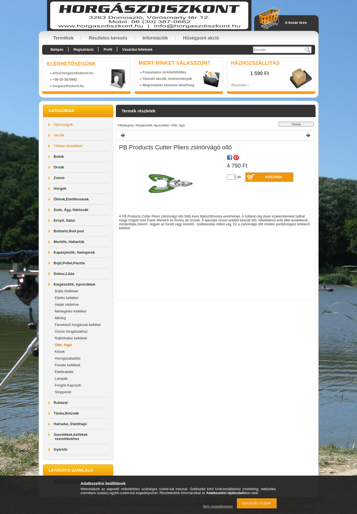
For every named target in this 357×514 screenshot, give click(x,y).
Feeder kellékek (68, 365)
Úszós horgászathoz (71, 331)
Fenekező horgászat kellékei (78, 325)
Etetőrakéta (64, 372)
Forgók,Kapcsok (68, 385)
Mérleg (60, 318)
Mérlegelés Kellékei (71, 311)
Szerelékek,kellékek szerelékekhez (71, 436)
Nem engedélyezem (218, 506)
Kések (60, 351)
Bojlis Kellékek (66, 291)
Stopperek (63, 392)
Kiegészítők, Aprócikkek (153, 125)
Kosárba (273, 177)
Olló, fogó (63, 345)
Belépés (57, 50)
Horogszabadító (68, 358)
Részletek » (240, 85)
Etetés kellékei (66, 298)
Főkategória (126, 125)
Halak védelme (67, 304)
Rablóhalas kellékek (71, 338)
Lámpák (61, 378)
